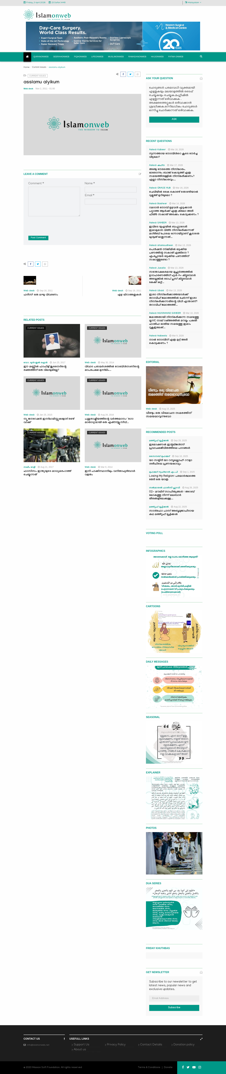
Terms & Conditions (149, 1067)
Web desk (28, 88)
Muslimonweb (116, 56)
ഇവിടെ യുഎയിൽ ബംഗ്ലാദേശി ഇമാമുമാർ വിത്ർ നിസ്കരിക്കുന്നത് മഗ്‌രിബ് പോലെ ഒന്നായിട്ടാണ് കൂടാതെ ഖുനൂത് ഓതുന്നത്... (174, 232)
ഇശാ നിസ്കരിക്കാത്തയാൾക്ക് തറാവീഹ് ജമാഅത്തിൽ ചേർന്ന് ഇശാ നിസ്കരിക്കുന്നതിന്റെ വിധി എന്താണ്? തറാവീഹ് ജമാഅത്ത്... (173, 300)
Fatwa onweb (175, 56)
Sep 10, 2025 (180, 456)
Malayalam (193, 2)
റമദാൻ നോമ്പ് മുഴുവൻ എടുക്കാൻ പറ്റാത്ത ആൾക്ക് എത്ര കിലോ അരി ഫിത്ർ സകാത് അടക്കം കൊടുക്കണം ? (174, 211)
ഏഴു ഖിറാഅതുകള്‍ (129, 295)
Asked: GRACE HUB (160, 188)
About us (80, 1049)
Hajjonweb (157, 56)
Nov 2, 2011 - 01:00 (45, 88)
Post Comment (38, 238)
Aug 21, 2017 (46, 467)
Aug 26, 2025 (190, 487)
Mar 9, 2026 (176, 335)
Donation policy (183, 1045)
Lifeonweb (97, 56)
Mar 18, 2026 (176, 149)
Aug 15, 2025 (167, 408)
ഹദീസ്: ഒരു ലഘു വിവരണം (41, 295)
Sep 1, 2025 (187, 472)
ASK (174, 119)
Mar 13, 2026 (177, 222)
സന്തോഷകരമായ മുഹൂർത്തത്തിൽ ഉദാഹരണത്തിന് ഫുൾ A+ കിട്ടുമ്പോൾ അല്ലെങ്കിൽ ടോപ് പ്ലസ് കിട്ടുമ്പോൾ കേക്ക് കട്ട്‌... (172, 277)
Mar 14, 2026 (177, 203)
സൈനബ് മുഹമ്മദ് (159, 456)
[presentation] (52, 224)
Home (27, 67)
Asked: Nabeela (158, 336)
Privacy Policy (116, 1045)
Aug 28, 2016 (106, 414)
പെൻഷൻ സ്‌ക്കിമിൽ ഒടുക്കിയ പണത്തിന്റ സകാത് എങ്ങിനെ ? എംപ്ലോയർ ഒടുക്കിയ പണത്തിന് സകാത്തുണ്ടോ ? (169, 255)
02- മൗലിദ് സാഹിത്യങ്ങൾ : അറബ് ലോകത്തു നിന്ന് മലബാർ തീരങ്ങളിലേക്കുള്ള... (171, 495)
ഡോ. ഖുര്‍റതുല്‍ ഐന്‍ (36, 363)
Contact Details (151, 1045)
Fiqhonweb (80, 56)
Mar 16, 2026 (181, 187)
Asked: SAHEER (158, 223)
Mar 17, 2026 (175, 165)
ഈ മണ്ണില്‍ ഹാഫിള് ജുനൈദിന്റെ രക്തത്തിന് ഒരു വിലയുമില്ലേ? (45, 368)
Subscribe (174, 1007)
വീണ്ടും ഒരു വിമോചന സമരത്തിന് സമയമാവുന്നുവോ (168, 415)
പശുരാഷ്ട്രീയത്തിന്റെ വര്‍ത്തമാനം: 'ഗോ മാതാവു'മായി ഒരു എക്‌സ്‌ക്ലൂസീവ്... (109, 421)
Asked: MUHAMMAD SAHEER (165, 313)
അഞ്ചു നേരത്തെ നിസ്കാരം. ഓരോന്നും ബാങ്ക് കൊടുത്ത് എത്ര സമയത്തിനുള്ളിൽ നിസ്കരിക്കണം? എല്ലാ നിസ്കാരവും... (171, 175)
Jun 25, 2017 (57, 362)
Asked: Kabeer (157, 149)
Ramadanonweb (137, 56)
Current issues (39, 67)
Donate (168, 1067)
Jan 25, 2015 (44, 414)
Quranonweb (40, 56)
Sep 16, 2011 (45, 290)
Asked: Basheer (158, 203)
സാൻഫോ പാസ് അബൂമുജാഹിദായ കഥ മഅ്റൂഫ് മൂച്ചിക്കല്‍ (171, 513)
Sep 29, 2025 (179, 440)
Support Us (81, 1045)
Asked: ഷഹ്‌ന (157, 165)
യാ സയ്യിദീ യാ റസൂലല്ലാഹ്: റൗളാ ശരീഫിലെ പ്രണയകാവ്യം (170, 462)
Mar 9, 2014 (105, 467)
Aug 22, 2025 (179, 506)
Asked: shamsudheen (161, 245)
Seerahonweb (61, 56)
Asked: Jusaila (157, 268)
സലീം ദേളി (29, 467)
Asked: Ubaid (156, 290)
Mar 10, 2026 (191, 313)
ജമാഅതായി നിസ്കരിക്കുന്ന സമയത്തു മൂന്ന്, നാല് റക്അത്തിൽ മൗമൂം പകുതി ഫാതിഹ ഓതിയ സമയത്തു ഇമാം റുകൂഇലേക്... (174, 322)
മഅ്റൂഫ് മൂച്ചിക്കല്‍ (159, 441)
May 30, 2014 (106, 362)
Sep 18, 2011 (133, 290)
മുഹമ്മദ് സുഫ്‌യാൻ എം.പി (163, 472)
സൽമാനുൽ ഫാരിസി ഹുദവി (164, 488)
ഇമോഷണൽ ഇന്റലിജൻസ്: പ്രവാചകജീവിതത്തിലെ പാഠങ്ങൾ (169, 446)
